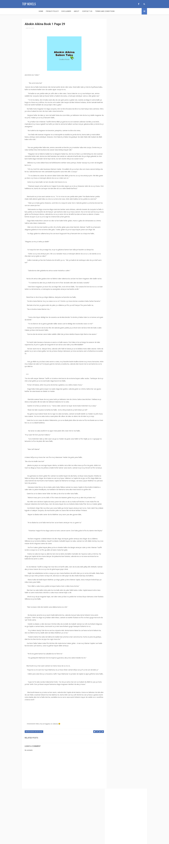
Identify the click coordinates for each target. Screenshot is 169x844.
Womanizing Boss (117, 423)
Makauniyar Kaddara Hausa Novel (123, 318)
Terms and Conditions (89, 11)
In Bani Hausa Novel (118, 284)
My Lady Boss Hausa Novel (120, 340)
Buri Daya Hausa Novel (119, 212)
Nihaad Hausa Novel (118, 351)
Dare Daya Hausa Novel (119, 216)
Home (25, 11)
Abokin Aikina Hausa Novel (34, 736)
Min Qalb (131, 333)
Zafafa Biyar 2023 (117, 445)
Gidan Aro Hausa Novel (119, 257)
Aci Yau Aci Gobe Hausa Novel (121, 152)
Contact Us (72, 11)
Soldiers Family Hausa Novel (121, 393)
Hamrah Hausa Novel (118, 265)
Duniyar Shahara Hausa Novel (121, 235)
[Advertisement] (127, 56)
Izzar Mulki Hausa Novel (120, 287)
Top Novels (29, 4)
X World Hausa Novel (133, 423)
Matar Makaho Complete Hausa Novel (124, 329)
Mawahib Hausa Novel (119, 333)
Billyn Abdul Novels (118, 209)
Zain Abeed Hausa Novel (119, 449)
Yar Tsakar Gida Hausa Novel (121, 441)
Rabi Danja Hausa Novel (132, 355)
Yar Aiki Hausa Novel (118, 426)
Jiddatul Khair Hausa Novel (121, 295)
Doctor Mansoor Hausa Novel (121, 224)
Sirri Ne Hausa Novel (118, 389)
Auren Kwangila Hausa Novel (121, 167)
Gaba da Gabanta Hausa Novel (121, 254)
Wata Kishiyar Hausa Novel (120, 419)
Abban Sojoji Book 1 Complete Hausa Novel (126, 137)
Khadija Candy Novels (119, 306)
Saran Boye (135, 378)
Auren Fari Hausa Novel (119, 164)
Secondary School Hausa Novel (122, 385)
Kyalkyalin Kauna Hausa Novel (121, 314)
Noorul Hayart (117, 355)
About (61, 11)
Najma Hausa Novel (118, 344)
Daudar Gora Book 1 (118, 220)
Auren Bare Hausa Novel (120, 160)
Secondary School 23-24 (84, 816)
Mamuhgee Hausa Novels (120, 325)
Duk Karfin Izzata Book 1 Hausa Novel (124, 227)
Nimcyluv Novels (133, 351)
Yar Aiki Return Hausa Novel (121, 430)
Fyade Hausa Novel (118, 250)
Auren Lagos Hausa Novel (120, 171)
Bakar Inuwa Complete (119, 190)
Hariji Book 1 (116, 272)
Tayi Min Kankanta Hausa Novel (122, 400)
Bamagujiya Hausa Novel (120, 205)
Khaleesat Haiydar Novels (120, 310)
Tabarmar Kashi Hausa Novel (121, 396)
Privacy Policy (37, 11)
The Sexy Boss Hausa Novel (120, 404)
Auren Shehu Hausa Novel (120, 175)
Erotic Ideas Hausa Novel (120, 239)
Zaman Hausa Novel (118, 453)
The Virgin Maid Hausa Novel (121, 411)
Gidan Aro (137, 254)
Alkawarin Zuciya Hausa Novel (121, 156)
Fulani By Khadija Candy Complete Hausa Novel (125, 243)
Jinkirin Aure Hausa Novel (120, 303)
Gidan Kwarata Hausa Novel (121, 261)
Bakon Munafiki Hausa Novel (121, 201)
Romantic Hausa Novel (133, 359)
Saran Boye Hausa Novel (120, 381)
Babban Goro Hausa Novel (120, 186)
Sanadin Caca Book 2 (118, 374)
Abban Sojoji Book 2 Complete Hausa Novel (126, 141)
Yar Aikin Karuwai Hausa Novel (121, 438)
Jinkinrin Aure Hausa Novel (121, 299)
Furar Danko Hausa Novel (120, 246)
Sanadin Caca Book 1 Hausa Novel (122, 370)
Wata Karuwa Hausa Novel (120, 415)
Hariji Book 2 (127, 272)
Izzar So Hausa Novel (119, 291)
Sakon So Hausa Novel (119, 366)
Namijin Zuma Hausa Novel (120, 348)
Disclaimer (51, 11)
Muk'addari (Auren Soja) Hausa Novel (124, 336)
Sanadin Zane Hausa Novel (120, 378)
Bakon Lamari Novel (118, 197)
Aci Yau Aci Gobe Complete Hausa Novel (90, 807)
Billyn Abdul (135, 205)
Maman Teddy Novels (119, 321)
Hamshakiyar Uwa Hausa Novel (122, 269)
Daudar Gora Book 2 (134, 220)
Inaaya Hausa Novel (133, 284)
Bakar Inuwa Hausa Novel (120, 194)
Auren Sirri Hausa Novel (120, 179)
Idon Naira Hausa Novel (119, 280)
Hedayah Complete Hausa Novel (122, 276)
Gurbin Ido (136, 261)
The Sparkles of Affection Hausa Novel (124, 408)
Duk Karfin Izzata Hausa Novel (122, 231)
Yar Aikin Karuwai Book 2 (120, 434)
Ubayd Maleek (137, 411)
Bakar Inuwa (135, 186)
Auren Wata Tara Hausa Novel (121, 182)
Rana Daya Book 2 (117, 359)
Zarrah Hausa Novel (133, 453)
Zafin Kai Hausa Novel (132, 445)
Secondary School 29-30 (84, 826)
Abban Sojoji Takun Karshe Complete (124, 145)
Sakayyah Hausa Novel (119, 363)
